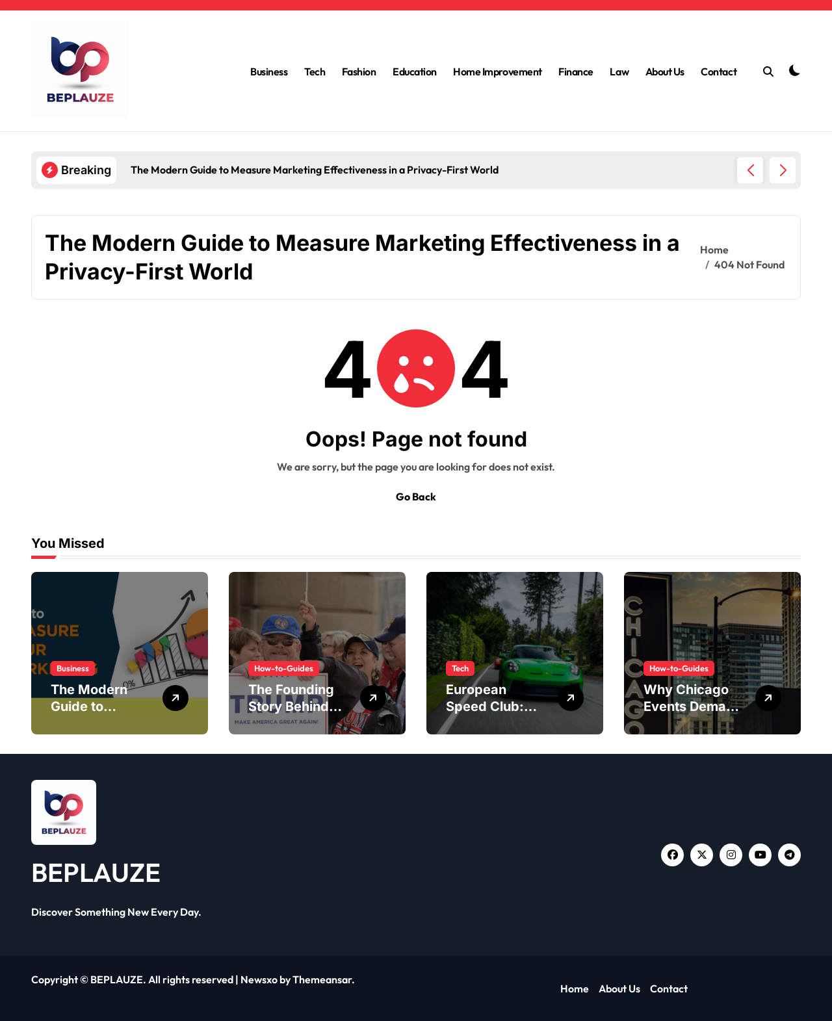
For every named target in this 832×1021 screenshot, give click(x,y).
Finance (575, 71)
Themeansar (322, 979)
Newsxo (259, 979)
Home (574, 988)
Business (268, 71)
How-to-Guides (283, 668)
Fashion (359, 71)
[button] (783, 170)
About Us (664, 71)
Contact (718, 71)
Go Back (416, 496)
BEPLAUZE (96, 872)
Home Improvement (497, 71)
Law (619, 71)
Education (415, 71)
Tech (314, 71)
